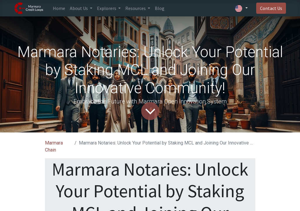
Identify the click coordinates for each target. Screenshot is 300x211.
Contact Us (271, 8)
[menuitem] (59, 8)
